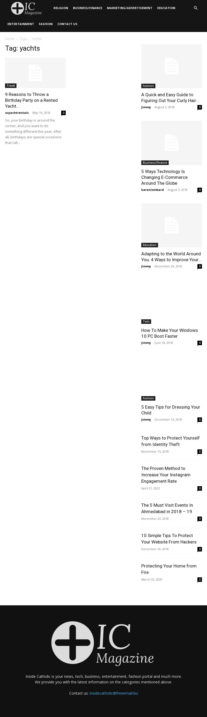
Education (166, 8)
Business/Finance (87, 8)
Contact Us (67, 24)
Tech (146, 321)
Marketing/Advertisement (129, 8)
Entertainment (20, 24)
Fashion (46, 24)
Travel (11, 85)
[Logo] (28, 8)
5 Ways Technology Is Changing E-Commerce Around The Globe (164, 177)
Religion (60, 8)
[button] (195, 8)
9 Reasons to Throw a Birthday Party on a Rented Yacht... (31, 100)
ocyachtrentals (17, 113)
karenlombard (152, 190)
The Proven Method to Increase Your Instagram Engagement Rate (166, 475)
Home (9, 39)
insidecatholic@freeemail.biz (114, 693)
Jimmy (146, 107)
